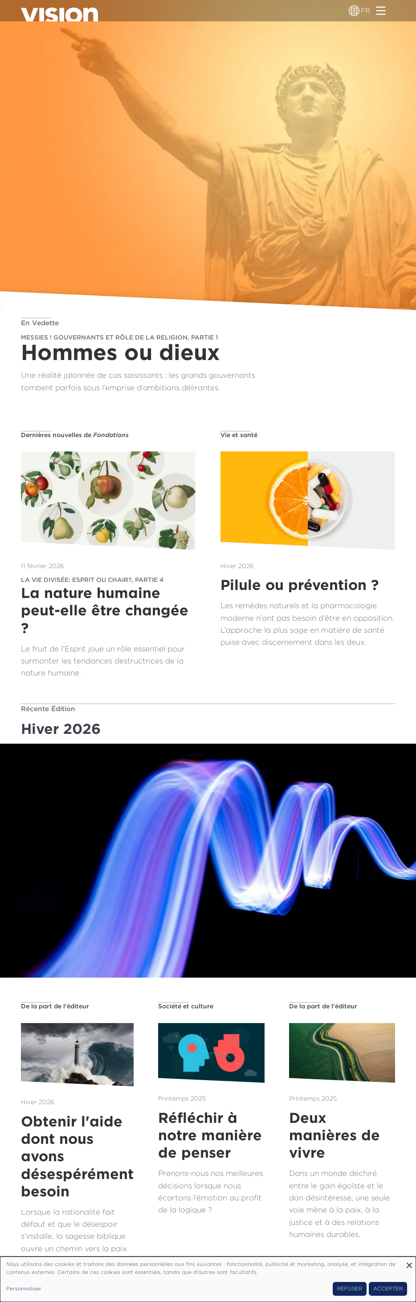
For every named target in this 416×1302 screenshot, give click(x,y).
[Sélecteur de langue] (354, 10)
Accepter (388, 1289)
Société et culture (185, 1006)
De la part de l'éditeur (55, 1006)
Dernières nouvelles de (75, 434)
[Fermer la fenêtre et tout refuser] (409, 1262)
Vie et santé (238, 434)
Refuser (349, 1289)
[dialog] (208, 1279)
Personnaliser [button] (23, 1289)
